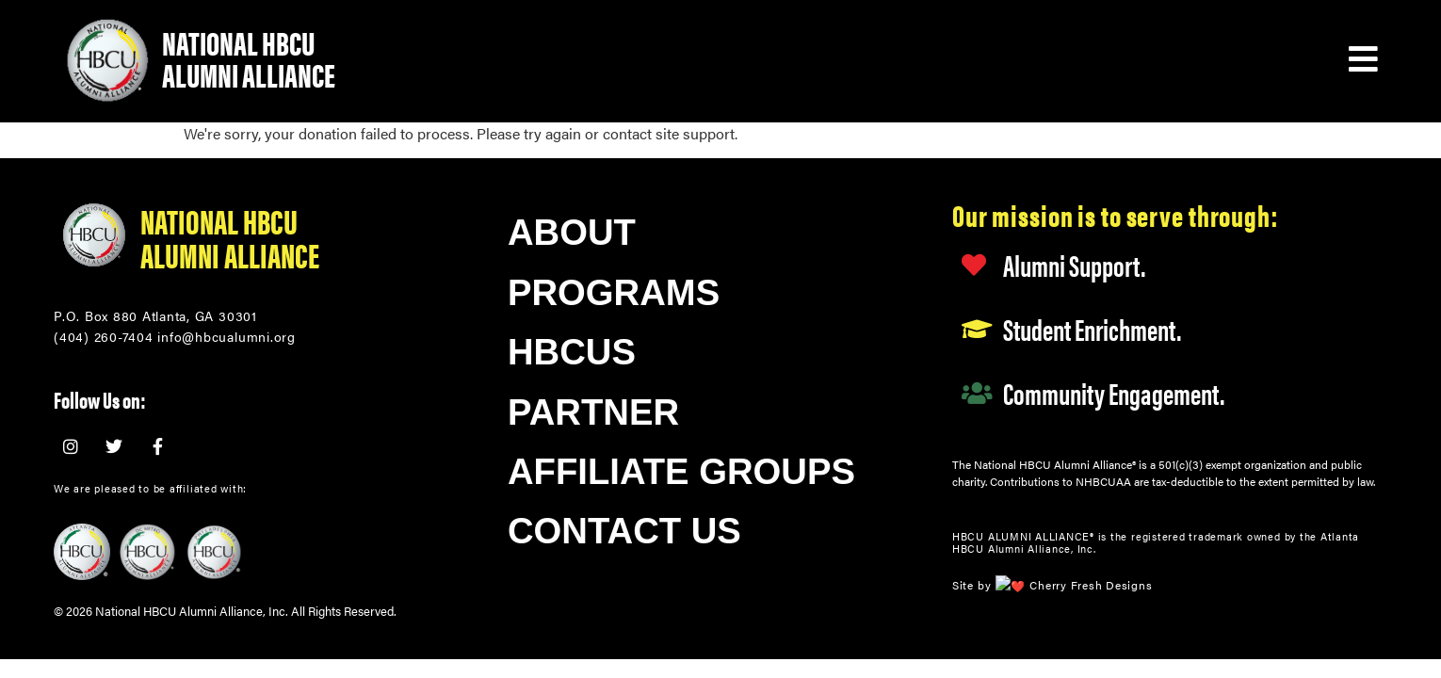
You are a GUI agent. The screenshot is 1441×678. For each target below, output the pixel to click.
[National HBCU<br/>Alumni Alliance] (94, 236)
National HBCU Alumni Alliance (248, 58)
